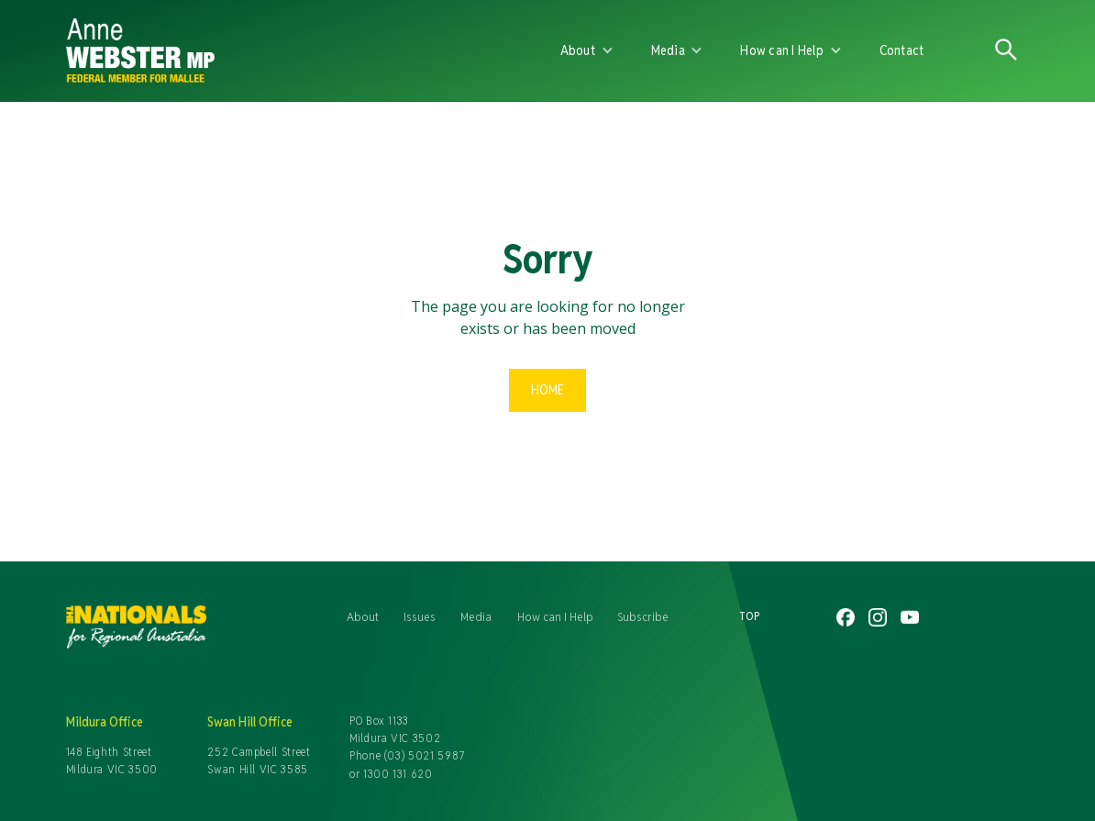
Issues (420, 616)
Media (476, 616)
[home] (279, 50)
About (363, 616)
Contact (901, 50)
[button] (587, 50)
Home (547, 389)
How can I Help (555, 616)
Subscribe (643, 616)
